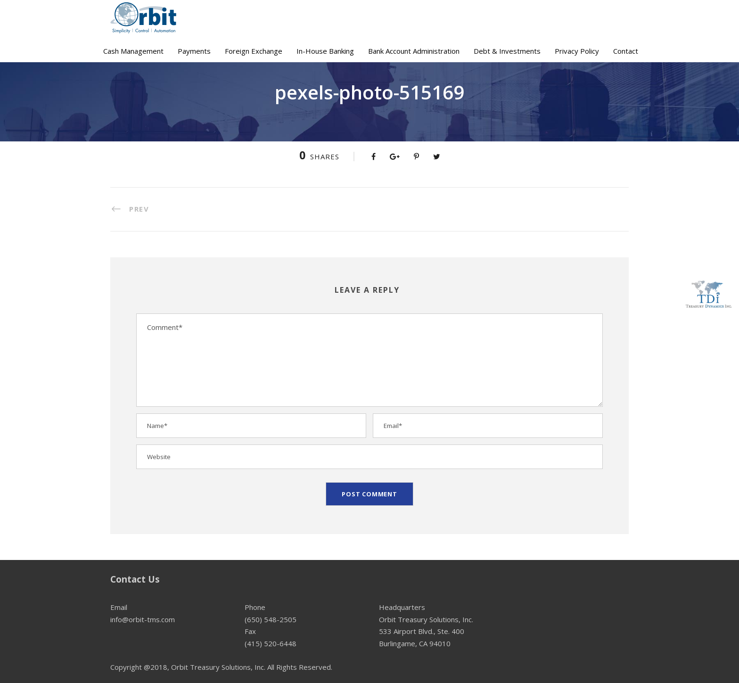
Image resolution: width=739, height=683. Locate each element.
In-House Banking (325, 51)
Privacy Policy (577, 51)
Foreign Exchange (253, 51)
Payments (194, 51)
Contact (625, 51)
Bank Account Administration (414, 51)
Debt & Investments (507, 51)
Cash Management (133, 51)
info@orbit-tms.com (142, 619)
